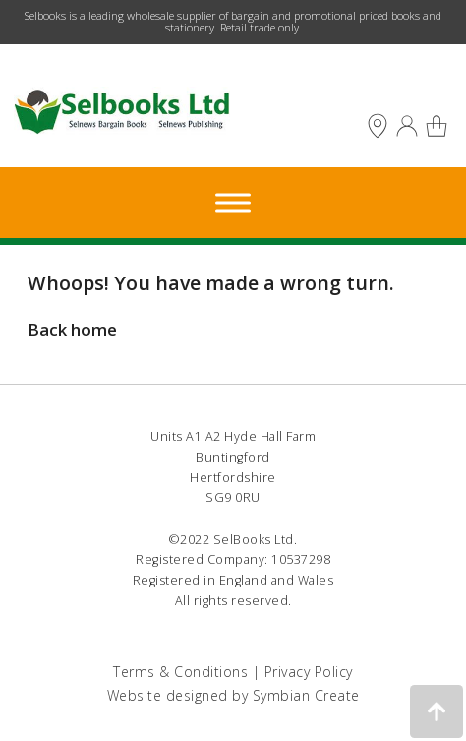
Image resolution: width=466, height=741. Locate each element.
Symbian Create (306, 695)
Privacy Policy (308, 671)
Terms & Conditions (180, 671)
